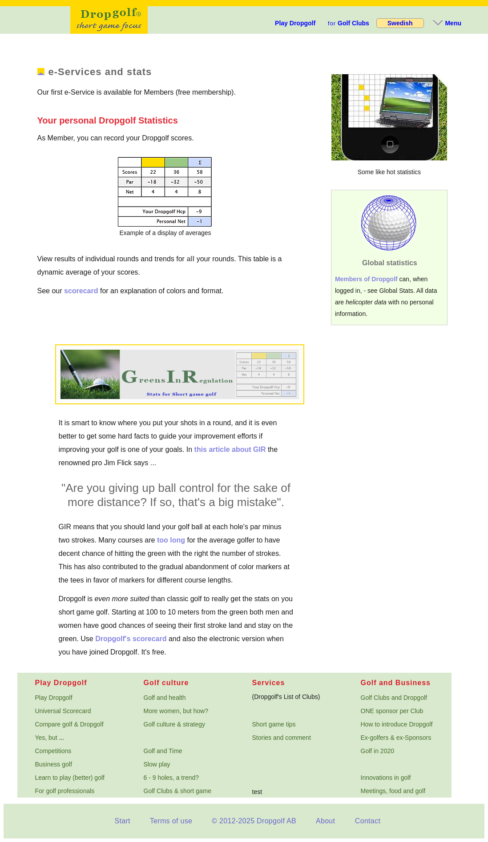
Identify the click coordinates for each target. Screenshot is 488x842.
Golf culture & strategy (175, 724)
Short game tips (274, 724)
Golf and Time (163, 750)
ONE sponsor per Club (392, 710)
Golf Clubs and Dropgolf (394, 697)
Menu (446, 23)
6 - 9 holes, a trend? (171, 777)
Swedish (400, 23)
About (325, 821)
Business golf (53, 764)
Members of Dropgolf (366, 279)
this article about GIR (230, 449)
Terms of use (171, 821)
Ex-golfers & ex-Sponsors (396, 737)
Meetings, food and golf (393, 790)
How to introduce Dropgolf (397, 724)
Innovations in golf (386, 777)
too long (171, 540)
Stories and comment (281, 737)
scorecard (81, 291)
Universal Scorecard (63, 710)
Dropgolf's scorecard (130, 638)
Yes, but (46, 737)
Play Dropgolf (295, 23)
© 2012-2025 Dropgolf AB (254, 821)
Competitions (53, 750)
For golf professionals (65, 790)
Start (122, 821)
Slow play (157, 764)
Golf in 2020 (378, 750)
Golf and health (165, 697)
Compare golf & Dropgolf (69, 724)
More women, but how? (176, 710)
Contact (367, 821)
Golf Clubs (348, 23)
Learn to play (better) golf (70, 777)
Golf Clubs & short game (178, 790)
